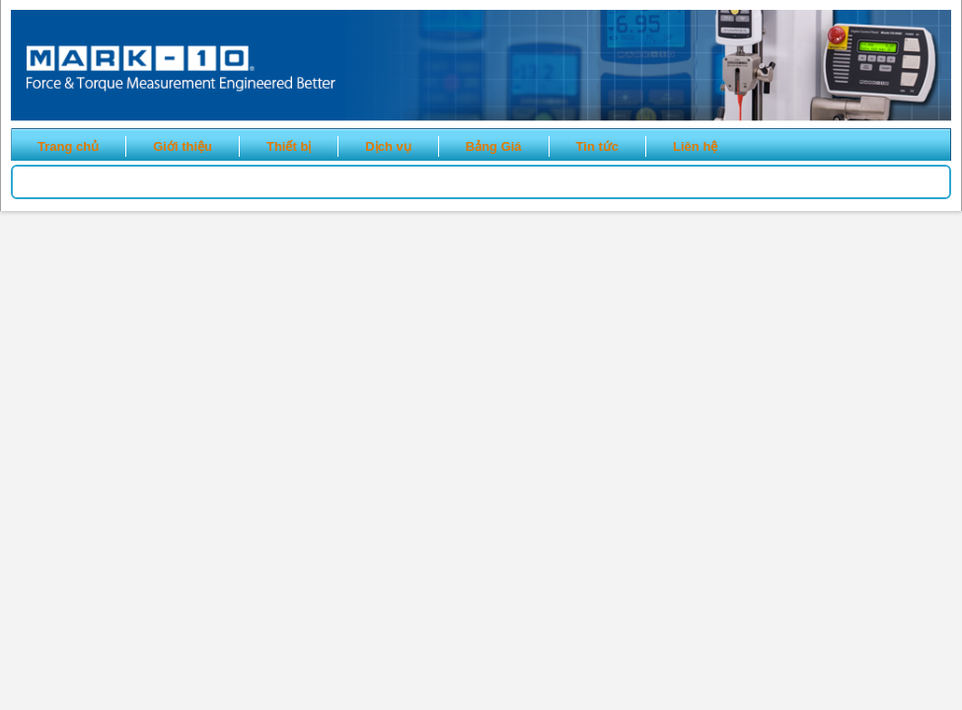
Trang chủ (68, 146)
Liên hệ (695, 146)
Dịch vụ (387, 146)
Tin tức (597, 146)
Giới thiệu (182, 146)
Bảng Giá (494, 146)
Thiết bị (288, 146)
